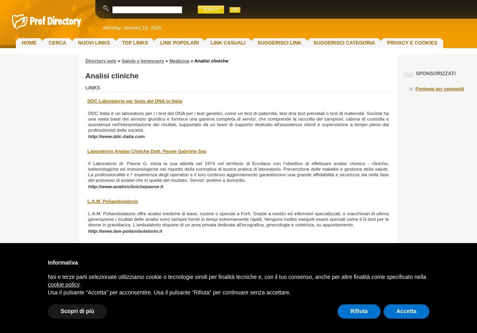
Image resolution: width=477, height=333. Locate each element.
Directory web (100, 61)
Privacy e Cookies (412, 43)
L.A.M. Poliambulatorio (112, 201)
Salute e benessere (143, 61)
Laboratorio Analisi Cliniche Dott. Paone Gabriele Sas (147, 151)
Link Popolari (179, 43)
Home (29, 43)
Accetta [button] (406, 311)
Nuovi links (94, 43)
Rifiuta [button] (359, 311)
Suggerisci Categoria (344, 43)
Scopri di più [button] (78, 311)
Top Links (135, 43)
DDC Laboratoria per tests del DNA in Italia (134, 101)
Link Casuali (227, 43)
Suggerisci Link (279, 43)
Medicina (179, 61)
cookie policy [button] (63, 284)
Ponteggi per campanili (439, 88)
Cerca (57, 43)
